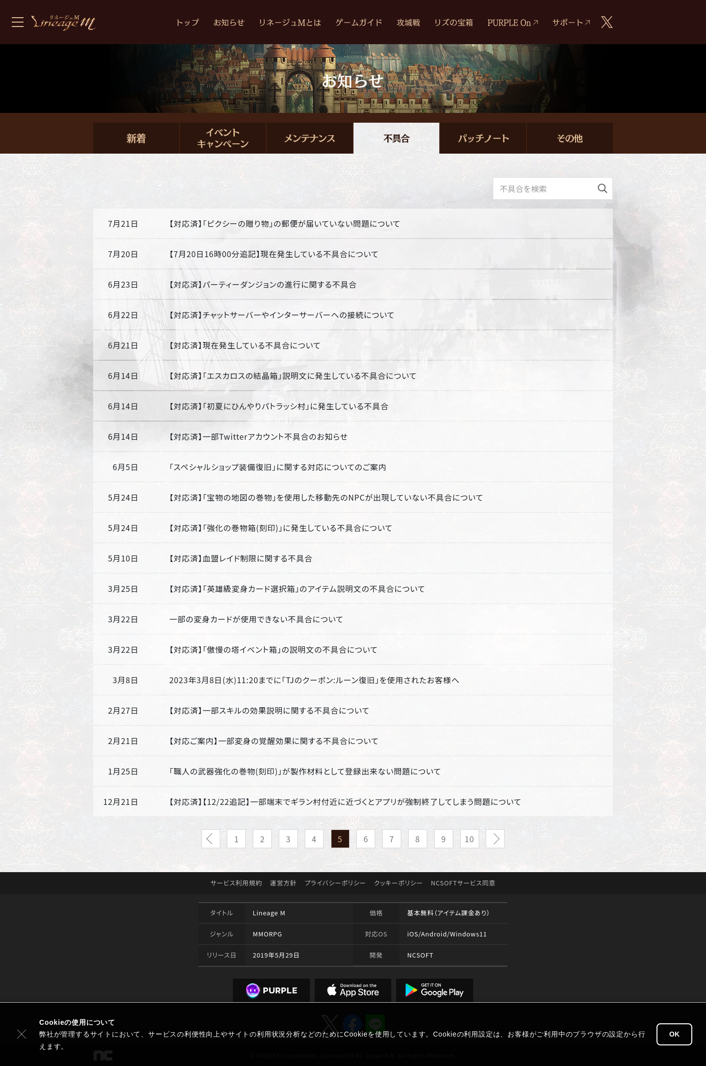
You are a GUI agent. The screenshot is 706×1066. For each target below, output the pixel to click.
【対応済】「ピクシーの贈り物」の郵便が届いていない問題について (285, 223)
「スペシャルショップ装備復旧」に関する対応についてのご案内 (277, 467)
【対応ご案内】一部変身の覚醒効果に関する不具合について (273, 740)
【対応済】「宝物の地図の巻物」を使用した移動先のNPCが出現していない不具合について (326, 497)
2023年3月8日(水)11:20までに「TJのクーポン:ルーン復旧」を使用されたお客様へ (314, 680)
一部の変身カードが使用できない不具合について (256, 619)
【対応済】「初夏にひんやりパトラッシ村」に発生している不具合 (279, 406)
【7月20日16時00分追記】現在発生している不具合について (273, 254)
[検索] (602, 188)
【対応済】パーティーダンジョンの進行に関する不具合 (263, 284)
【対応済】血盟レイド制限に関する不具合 (240, 558)
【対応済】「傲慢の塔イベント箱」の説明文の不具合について (273, 649)
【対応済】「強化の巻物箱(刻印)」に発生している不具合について (280, 527)
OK (674, 1034)
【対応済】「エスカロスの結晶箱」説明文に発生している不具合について (293, 375)
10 (469, 839)
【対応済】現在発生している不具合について (245, 345)
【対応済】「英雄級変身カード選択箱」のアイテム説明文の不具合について (297, 588)
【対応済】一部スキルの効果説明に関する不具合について (269, 710)
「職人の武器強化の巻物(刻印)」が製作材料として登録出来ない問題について (305, 771)
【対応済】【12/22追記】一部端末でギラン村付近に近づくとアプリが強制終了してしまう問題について (345, 801)
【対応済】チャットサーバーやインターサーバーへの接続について (282, 314)
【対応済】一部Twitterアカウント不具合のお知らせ (258, 436)
